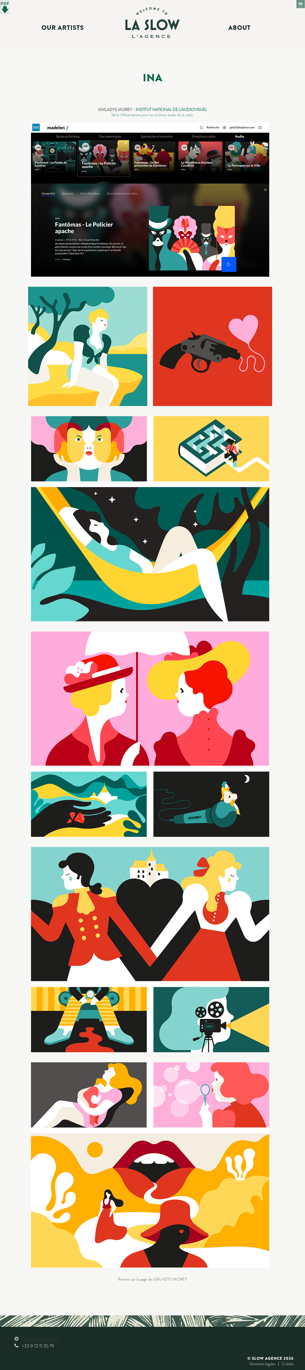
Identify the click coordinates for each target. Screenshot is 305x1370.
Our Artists (62, 27)
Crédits (288, 1364)
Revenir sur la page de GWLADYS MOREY (152, 1279)
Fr (300, 4)
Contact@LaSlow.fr (40, 1339)
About (239, 27)
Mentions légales (262, 1364)
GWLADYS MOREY (115, 109)
